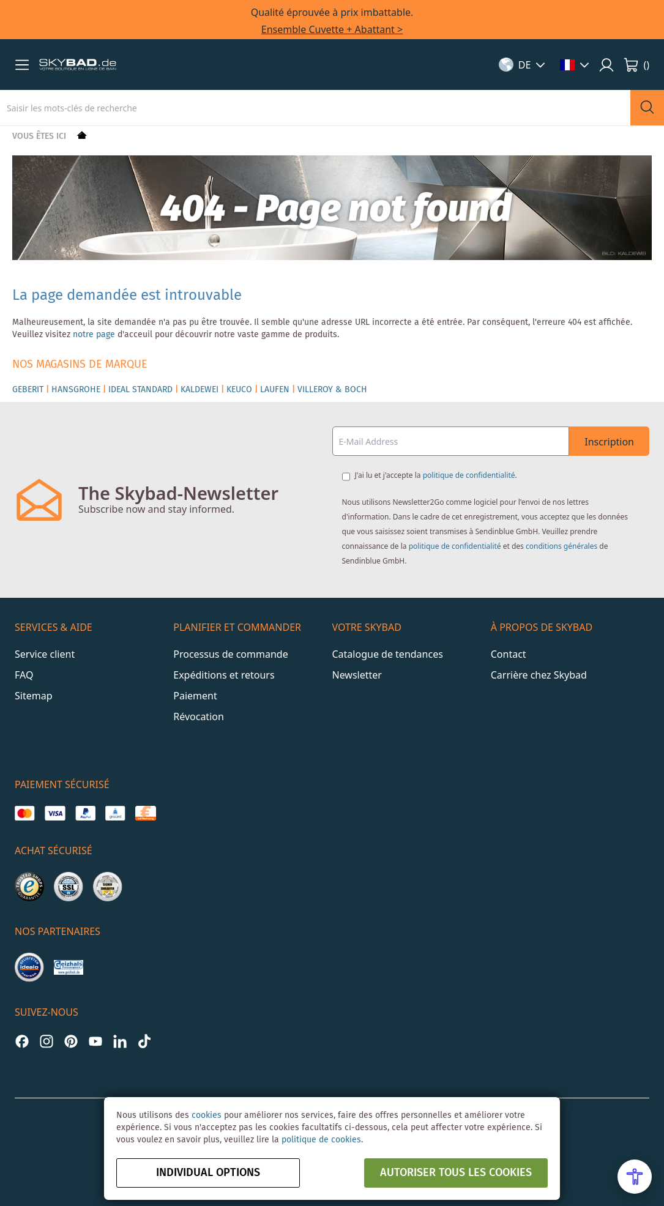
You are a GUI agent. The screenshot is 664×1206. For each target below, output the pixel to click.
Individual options (208, 1173)
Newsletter (357, 675)
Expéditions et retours (223, 675)
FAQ (24, 675)
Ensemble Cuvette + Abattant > (332, 29)
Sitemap (34, 695)
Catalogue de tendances (387, 654)
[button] (22, 64)
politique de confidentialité (469, 475)
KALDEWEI (199, 389)
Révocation (198, 716)
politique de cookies (321, 1140)
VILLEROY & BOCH (332, 389)
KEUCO (239, 389)
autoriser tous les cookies (456, 1173)
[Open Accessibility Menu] (634, 1176)
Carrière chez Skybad (539, 675)
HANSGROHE (75, 389)
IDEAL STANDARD (140, 389)
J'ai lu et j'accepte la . (436, 475)
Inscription (609, 442)
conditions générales (561, 546)
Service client (45, 654)
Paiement (195, 695)
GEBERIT (27, 389)
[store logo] (77, 65)
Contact (508, 654)
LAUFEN (274, 389)
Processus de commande (230, 654)
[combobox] (315, 107)
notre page (94, 334)
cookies (207, 1115)
